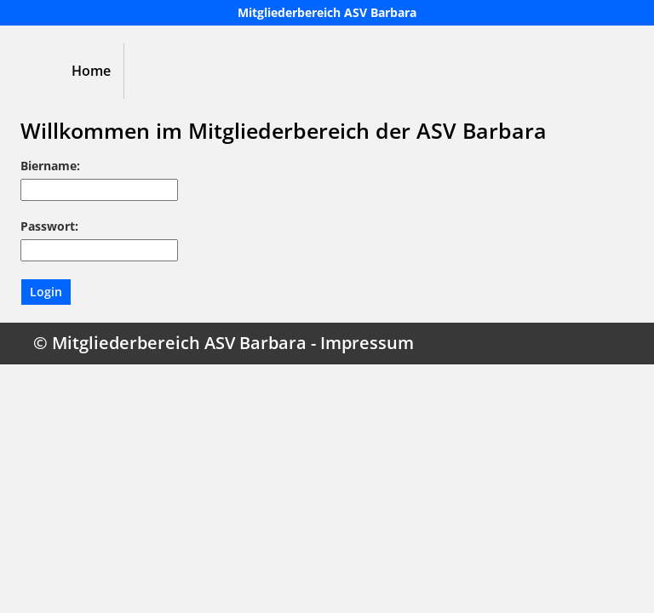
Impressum (367, 342)
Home (91, 70)
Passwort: (49, 226)
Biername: (50, 166)
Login (46, 292)
